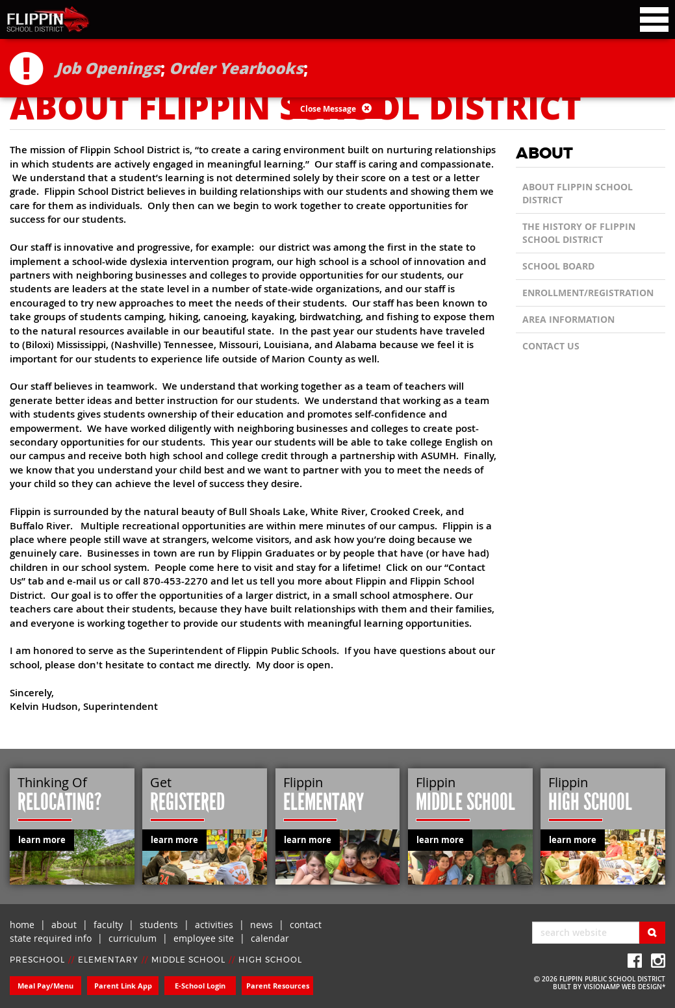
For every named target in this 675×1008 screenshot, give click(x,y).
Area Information (568, 319)
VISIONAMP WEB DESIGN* (624, 987)
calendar (270, 938)
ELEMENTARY (108, 960)
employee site (203, 938)
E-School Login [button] (200, 985)
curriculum (132, 938)
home (22, 924)
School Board (558, 266)
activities (214, 924)
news (261, 924)
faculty (108, 924)
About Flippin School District (577, 193)
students (159, 924)
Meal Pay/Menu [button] (45, 985)
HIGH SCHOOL (270, 960)
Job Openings (108, 68)
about (64, 924)
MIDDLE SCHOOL (188, 960)
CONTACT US (550, 346)
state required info (51, 938)
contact (306, 924)
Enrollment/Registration (588, 292)
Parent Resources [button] (277, 985)
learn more (42, 840)
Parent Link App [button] (123, 985)
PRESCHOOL (37, 960)
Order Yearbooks (236, 68)
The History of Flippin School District (578, 233)
